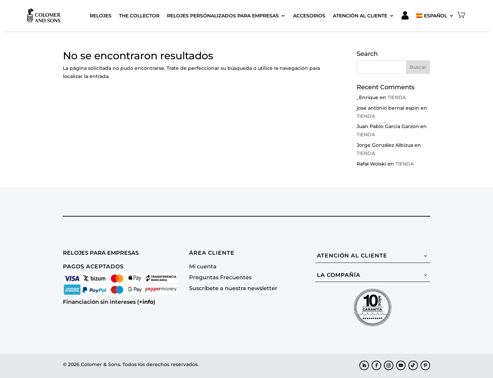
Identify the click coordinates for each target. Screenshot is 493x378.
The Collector (139, 16)
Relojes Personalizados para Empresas (223, 16)
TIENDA (397, 97)
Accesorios (309, 16)
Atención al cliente (360, 16)
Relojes (101, 16)
